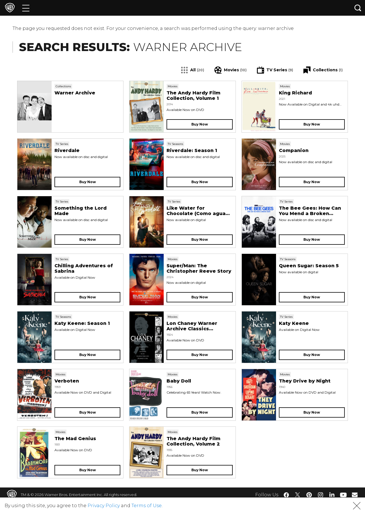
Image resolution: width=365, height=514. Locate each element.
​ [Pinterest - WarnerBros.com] (309, 495)
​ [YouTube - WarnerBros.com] (343, 494)
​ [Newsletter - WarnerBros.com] (354, 494)
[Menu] (25, 8)
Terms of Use (146, 505)
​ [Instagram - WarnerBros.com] (320, 494)
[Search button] (358, 8)
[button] (356, 505)
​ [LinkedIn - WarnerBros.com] (331, 494)
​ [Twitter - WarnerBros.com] (297, 494)
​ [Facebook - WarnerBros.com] (286, 494)
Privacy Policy (104, 505)
